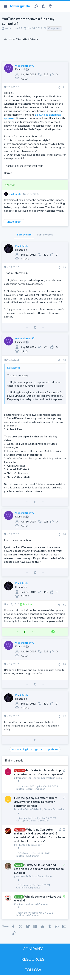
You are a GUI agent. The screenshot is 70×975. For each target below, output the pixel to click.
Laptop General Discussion (47, 777)
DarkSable (14, 193)
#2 (64, 267)
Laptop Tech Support (30, 844)
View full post (14, 221)
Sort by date (24, 234)
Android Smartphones (41, 876)
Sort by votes (45, 234)
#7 (64, 716)
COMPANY (33, 948)
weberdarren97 (13, 28)
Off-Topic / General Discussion (48, 809)
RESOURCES (32, 959)
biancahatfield (21, 809)
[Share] (59, 87)
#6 (64, 664)
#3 (64, 360)
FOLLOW (33, 969)
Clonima (18, 904)
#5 (64, 604)
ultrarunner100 (22, 777)
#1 (64, 87)
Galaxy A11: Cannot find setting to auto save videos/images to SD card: (39, 868)
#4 (64, 534)
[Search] (65, 6)
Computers (54, 28)
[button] (5, 6)
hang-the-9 (24, 913)
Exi (15, 844)
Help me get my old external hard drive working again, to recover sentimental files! (35, 801)
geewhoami (20, 876)
